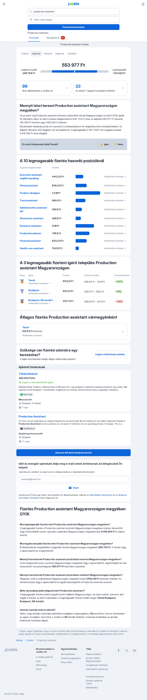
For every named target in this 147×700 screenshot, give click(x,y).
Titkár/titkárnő (28, 373)
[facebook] (118, 650)
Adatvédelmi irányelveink (101, 495)
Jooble (21, 694)
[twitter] (126, 650)
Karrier (39, 669)
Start (73, 488)
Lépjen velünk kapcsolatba (110, 354)
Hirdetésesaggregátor (71, 658)
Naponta (60, 53)
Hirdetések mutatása (115, 176)
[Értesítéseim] (143, 4)
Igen (104, 144)
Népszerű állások (93, 654)
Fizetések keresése (73, 27)
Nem (118, 144)
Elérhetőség (41, 665)
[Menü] (4, 4)
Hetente (48, 53)
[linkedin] (135, 650)
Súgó (38, 661)
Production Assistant (32, 416)
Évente (25, 53)
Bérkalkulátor (92, 687)
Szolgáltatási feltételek (97, 665)
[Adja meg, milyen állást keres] (73, 11)
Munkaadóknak (68, 654)
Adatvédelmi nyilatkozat (97, 669)
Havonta (36, 53)
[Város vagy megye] (73, 19)
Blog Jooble (66, 662)
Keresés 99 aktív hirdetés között (73, 452)
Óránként (72, 53)
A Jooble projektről (44, 657)
